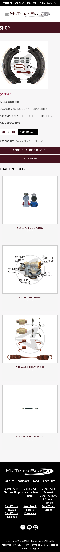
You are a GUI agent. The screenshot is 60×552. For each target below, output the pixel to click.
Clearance (30, 513)
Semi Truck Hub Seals (11, 515)
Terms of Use (37, 544)
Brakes (19, 141)
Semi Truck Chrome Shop (12, 490)
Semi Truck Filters (29, 508)
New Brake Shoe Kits (34, 141)
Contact (7, 3)
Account (19, 3)
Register (31, 3)
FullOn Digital (31, 548)
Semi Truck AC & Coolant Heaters (48, 499)
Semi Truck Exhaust (48, 490)
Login (42, 3)
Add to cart (28, 132)
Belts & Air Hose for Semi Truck (30, 492)
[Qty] (9, 132)
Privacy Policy (21, 544)
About (9, 481)
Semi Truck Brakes (11, 508)
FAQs (36, 481)
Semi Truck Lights (48, 508)
